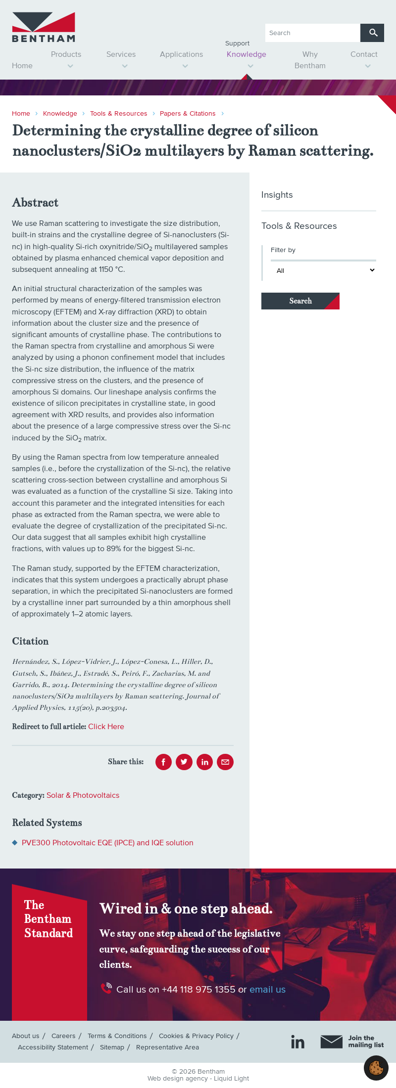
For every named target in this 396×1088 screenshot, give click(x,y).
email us (267, 990)
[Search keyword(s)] (312, 33)
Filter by (283, 250)
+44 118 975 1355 (199, 990)
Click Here (106, 727)
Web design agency (179, 1078)
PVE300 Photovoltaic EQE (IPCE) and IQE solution (108, 843)
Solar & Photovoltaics (83, 795)
